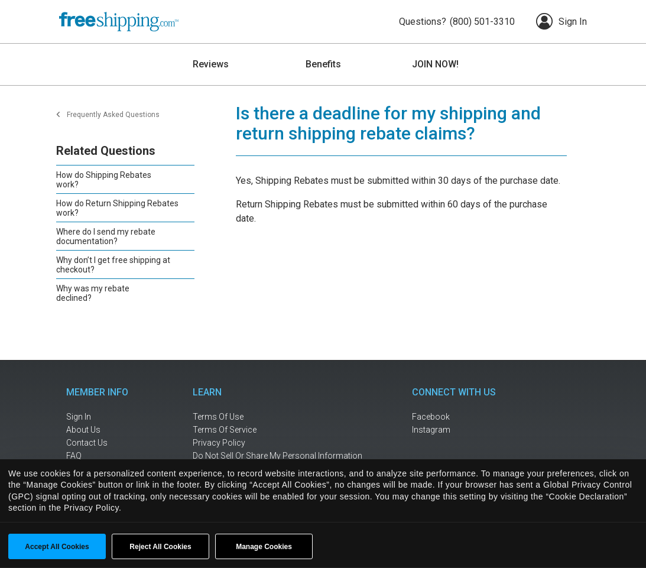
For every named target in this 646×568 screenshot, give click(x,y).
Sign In (561, 21)
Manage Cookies (264, 547)
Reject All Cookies (160, 547)
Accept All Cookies (57, 547)
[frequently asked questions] (104, 456)
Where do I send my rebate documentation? (105, 236)
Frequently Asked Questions (113, 115)
